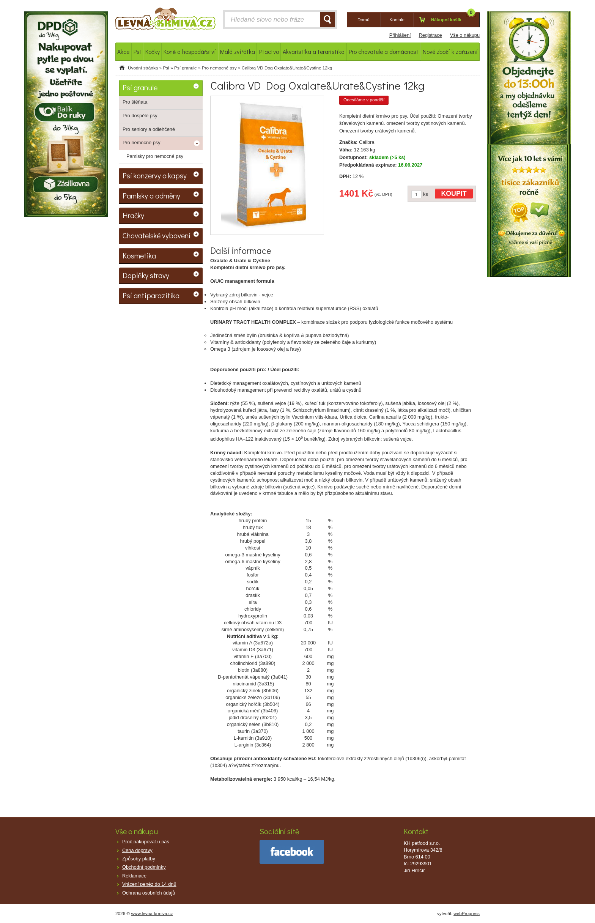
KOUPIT (454, 193)
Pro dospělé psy (140, 115)
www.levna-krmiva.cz (152, 913)
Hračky (133, 215)
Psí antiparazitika (151, 295)
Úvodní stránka (143, 68)
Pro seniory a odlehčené (149, 129)
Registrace (430, 35)
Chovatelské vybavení (156, 235)
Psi (166, 68)
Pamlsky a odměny (151, 195)
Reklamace (134, 876)
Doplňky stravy (146, 275)
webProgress (466, 913)
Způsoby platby (138, 859)
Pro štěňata (135, 102)
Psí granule (185, 68)
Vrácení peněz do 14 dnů (149, 884)
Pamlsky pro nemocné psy (154, 156)
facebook (292, 852)
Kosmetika (139, 255)
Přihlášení (400, 35)
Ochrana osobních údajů (148, 893)
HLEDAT (327, 19)
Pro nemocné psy (219, 68)
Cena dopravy (137, 850)
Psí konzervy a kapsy (155, 175)
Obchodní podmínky (144, 867)
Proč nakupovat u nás (145, 841)
